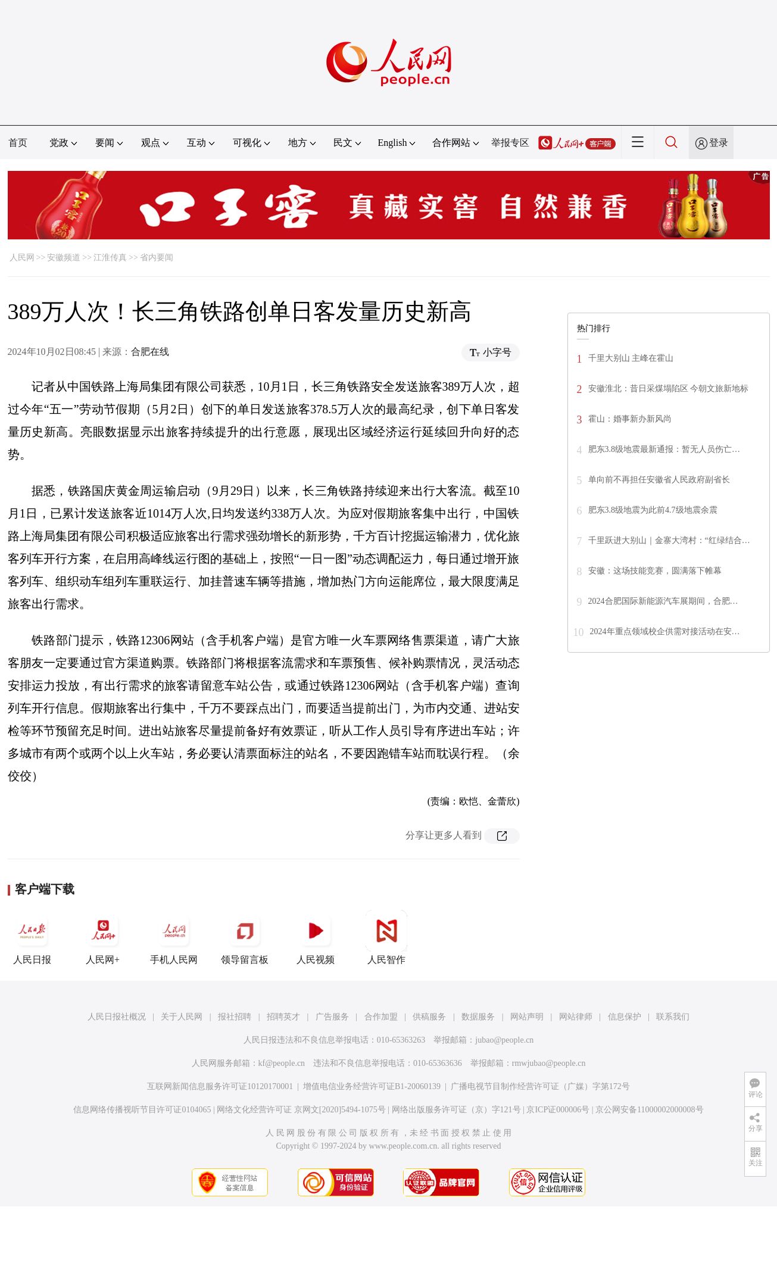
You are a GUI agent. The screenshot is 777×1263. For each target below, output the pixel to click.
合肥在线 (150, 352)
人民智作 (386, 937)
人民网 (22, 257)
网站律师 (575, 1016)
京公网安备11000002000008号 (649, 1109)
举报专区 (510, 143)
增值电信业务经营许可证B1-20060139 (372, 1086)
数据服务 (478, 1016)
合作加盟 (381, 1016)
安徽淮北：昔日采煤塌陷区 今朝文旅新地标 (668, 388)
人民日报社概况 (117, 1016)
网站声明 (527, 1016)
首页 (17, 143)
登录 (718, 143)
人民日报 (32, 937)
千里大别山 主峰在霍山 (631, 358)
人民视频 (315, 937)
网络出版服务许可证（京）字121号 (456, 1109)
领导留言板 (245, 937)
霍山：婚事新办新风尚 (630, 418)
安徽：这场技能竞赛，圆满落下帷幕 (655, 570)
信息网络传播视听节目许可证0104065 (142, 1109)
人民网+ (103, 937)
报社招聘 (234, 1016)
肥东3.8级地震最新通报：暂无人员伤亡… (664, 449)
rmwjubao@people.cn (549, 1063)
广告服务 (332, 1016)
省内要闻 (156, 257)
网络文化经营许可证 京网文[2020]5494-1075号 (301, 1109)
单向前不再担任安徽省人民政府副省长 (659, 479)
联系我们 (672, 1016)
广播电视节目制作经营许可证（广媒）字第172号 (540, 1086)
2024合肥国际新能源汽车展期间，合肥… (663, 601)
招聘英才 (283, 1016)
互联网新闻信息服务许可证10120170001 (220, 1086)
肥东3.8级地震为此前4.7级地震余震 (652, 510)
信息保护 (624, 1016)
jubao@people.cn (504, 1040)
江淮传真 (110, 257)
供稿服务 (429, 1016)
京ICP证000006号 (557, 1109)
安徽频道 (63, 257)
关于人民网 (181, 1016)
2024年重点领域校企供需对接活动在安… (665, 631)
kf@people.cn (281, 1063)
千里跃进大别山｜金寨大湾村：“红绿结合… (669, 540)
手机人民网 (174, 937)
